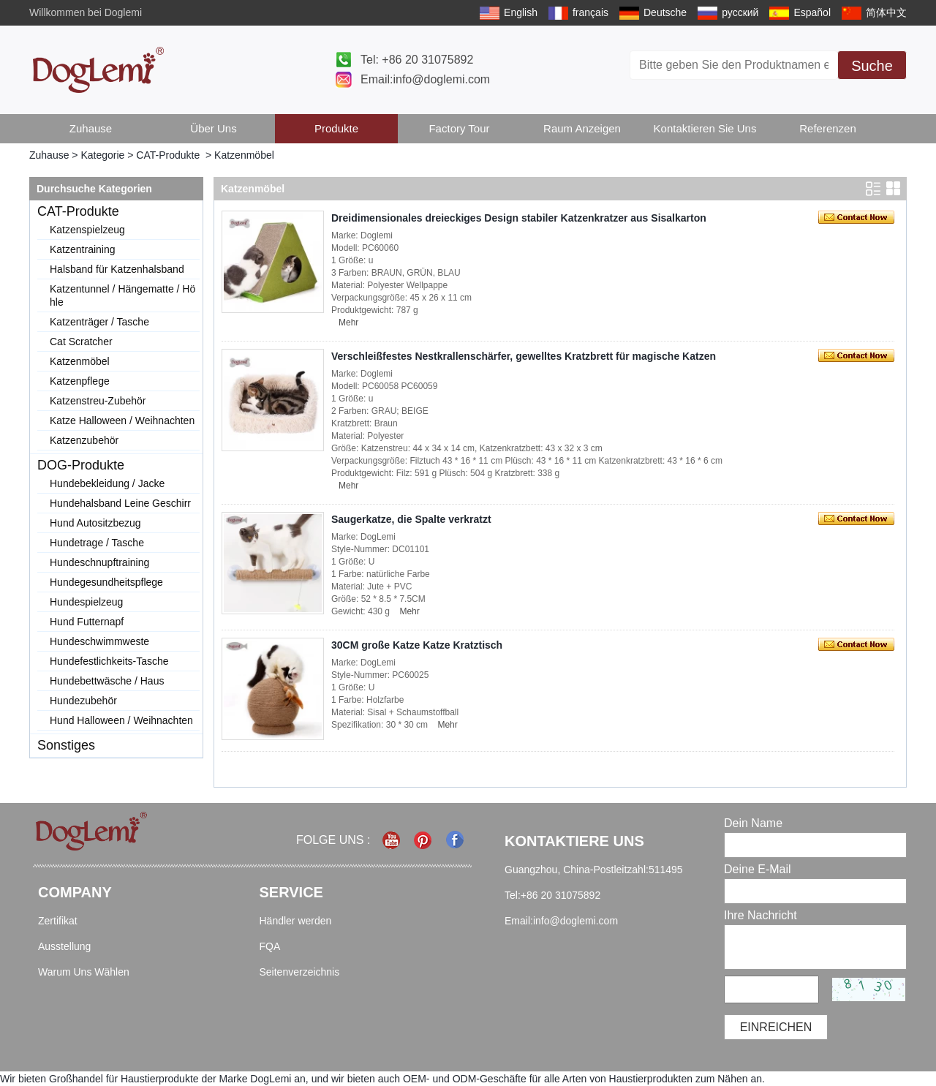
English (520, 12)
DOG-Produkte (80, 465)
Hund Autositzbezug (95, 523)
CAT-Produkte (168, 155)
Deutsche (665, 12)
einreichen (776, 1027)
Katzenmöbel (80, 361)
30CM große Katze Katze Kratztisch (416, 645)
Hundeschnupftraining (99, 562)
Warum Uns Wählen (83, 972)
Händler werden (296, 921)
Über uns (213, 128)
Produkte (336, 128)
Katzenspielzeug (87, 229)
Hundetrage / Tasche (97, 542)
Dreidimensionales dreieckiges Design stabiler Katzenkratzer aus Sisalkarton (518, 218)
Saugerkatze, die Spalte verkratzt (411, 519)
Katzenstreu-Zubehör (98, 401)
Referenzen (827, 128)
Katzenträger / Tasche (99, 322)
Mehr (348, 322)
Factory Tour (459, 128)
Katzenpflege (80, 381)
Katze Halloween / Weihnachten (122, 420)
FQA (270, 946)
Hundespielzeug (86, 602)
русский (740, 12)
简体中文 (886, 12)
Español (812, 12)
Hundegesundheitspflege (106, 582)
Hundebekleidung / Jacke (107, 483)
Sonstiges (66, 745)
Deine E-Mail (757, 869)
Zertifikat (58, 921)
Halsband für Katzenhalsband (117, 269)
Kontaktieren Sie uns (705, 128)
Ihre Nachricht (760, 915)
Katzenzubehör (84, 440)
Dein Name (753, 823)
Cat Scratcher (81, 341)
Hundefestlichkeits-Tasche (109, 661)
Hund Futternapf (87, 621)
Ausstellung (64, 946)
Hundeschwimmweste (99, 641)
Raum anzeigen (582, 128)
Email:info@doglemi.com (425, 79)
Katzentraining (83, 249)
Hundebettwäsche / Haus (107, 681)
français (590, 12)
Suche (872, 66)
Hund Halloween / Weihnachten (121, 720)
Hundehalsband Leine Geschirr (120, 503)
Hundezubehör (83, 700)
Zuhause (90, 128)
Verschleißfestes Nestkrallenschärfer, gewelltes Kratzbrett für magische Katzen (523, 356)
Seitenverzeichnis (300, 972)
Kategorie (102, 155)
